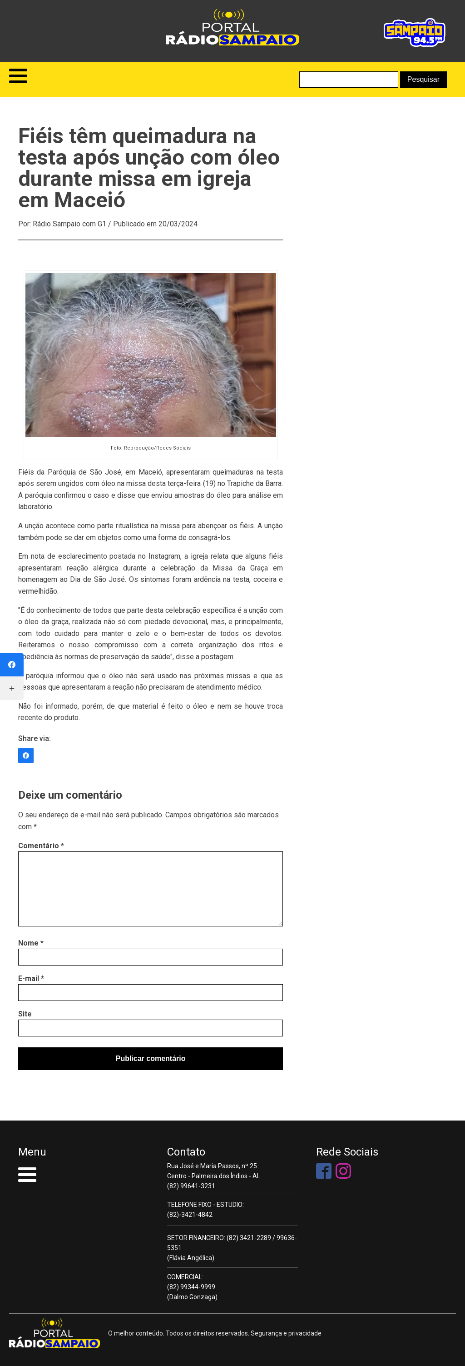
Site (25, 1014)
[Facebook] (26, 755)
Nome (31, 943)
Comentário (41, 845)
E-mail (31, 978)
